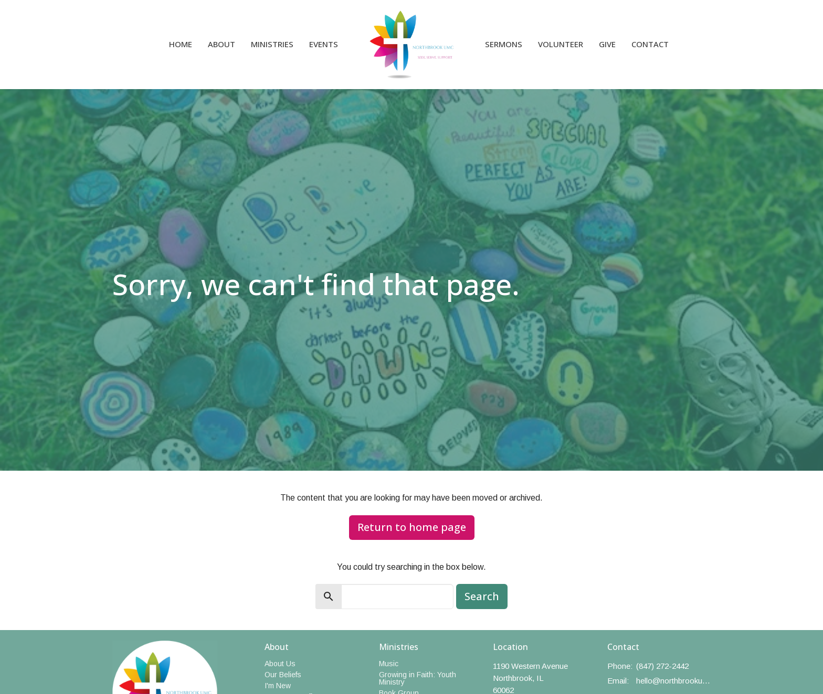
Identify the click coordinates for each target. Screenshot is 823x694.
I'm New (278, 685)
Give (607, 44)
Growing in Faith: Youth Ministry (417, 678)
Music (388, 663)
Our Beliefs (283, 674)
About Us (280, 663)
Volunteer (560, 44)
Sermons (503, 44)
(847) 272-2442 (662, 666)
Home (180, 44)
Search (482, 596)
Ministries (272, 44)
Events (323, 44)
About (221, 44)
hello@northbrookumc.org (673, 680)
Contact (650, 44)
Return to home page (411, 527)
